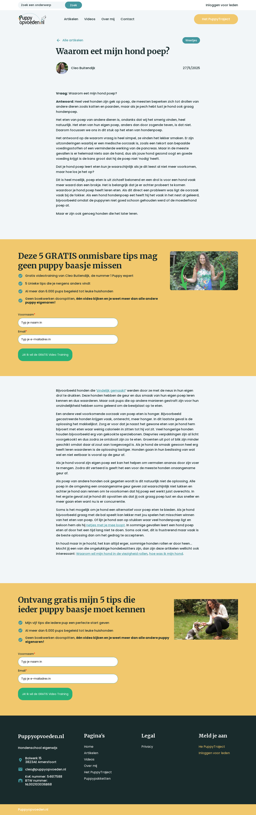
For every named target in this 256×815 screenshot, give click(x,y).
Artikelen (71, 19)
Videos (89, 19)
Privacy (147, 746)
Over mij (108, 19)
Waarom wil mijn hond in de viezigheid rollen (112, 553)
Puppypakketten (97, 778)
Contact (127, 19)
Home (88, 746)
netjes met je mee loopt (105, 525)
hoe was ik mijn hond (166, 553)
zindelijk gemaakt (111, 390)
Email (22, 332)
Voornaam (26, 315)
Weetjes (191, 40)
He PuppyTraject (212, 746)
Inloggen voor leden (222, 5)
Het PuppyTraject (98, 772)
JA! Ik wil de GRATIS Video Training (45, 355)
